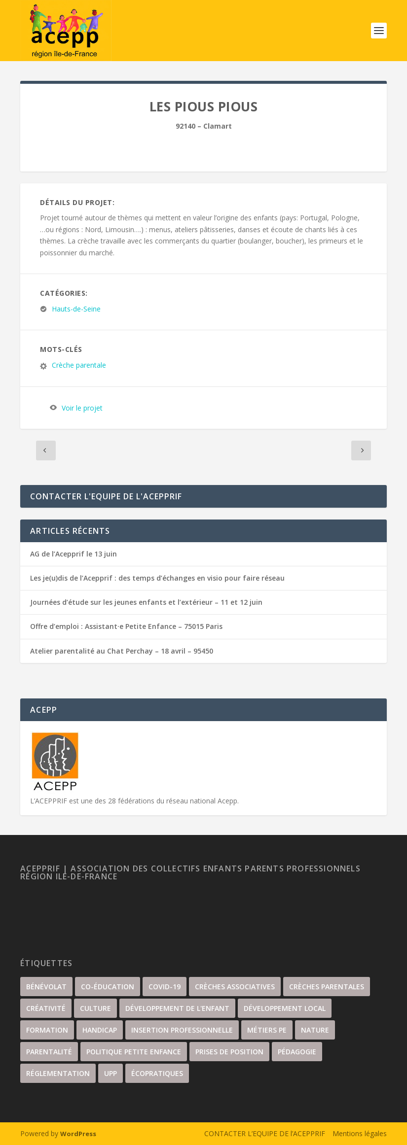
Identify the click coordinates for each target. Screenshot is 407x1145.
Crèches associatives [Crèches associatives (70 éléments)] (235, 986)
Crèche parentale (79, 365)
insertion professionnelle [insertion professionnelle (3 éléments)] (182, 1030)
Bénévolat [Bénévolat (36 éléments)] (46, 986)
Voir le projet (82, 408)
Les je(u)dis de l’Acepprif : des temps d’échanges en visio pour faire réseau (157, 578)
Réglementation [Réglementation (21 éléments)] (58, 1073)
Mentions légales (360, 1133)
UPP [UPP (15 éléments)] (110, 1073)
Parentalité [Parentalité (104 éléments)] (49, 1051)
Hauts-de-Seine (76, 309)
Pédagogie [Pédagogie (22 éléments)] (297, 1051)
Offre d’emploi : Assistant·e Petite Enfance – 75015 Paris (126, 626)
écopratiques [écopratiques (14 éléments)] (157, 1073)
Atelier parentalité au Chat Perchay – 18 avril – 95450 (121, 651)
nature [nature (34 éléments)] (315, 1030)
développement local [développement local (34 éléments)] (285, 1008)
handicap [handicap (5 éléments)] (99, 1030)
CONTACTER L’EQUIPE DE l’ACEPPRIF (264, 1133)
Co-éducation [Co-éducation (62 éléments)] (107, 986)
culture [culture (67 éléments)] (95, 1008)
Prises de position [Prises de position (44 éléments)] (229, 1051)
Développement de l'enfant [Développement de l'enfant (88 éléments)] (177, 1008)
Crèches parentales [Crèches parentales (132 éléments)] (326, 986)
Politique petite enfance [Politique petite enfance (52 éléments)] (133, 1051)
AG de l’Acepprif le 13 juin (73, 553)
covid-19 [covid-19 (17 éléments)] (164, 986)
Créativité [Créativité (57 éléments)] (46, 1008)
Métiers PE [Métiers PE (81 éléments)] (267, 1030)
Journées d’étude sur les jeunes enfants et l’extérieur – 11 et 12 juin (146, 602)
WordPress (78, 1133)
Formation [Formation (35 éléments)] (47, 1030)
